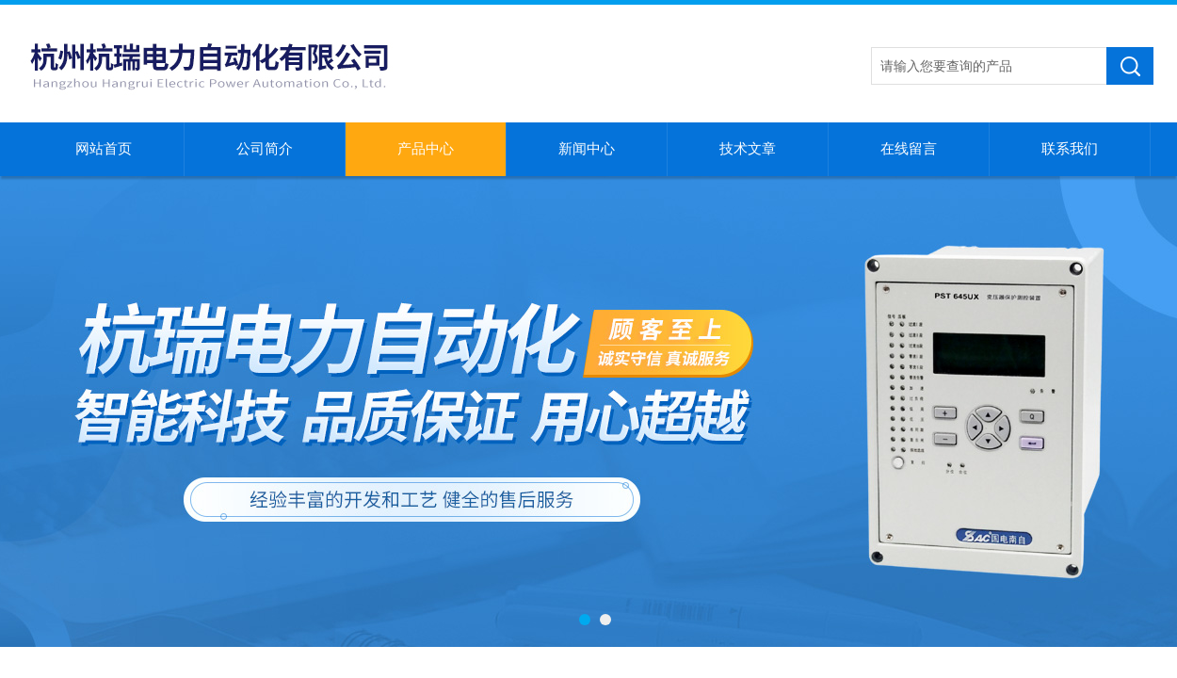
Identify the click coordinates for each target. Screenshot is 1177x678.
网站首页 (103, 148)
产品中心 (425, 148)
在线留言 (908, 148)
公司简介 (264, 148)
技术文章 (747, 148)
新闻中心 (586, 148)
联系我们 (1069, 148)
